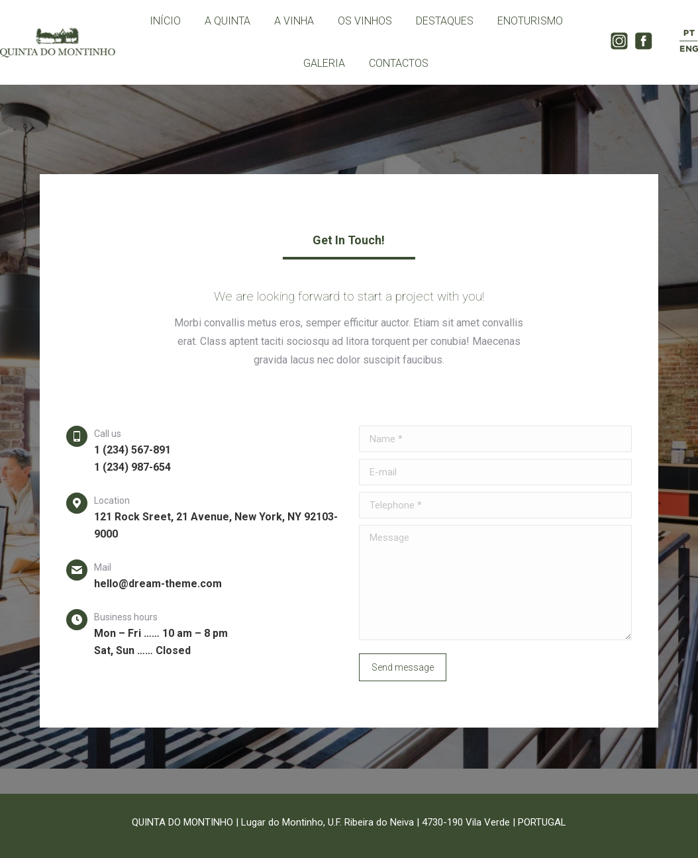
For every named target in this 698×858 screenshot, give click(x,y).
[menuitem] (165, 21)
